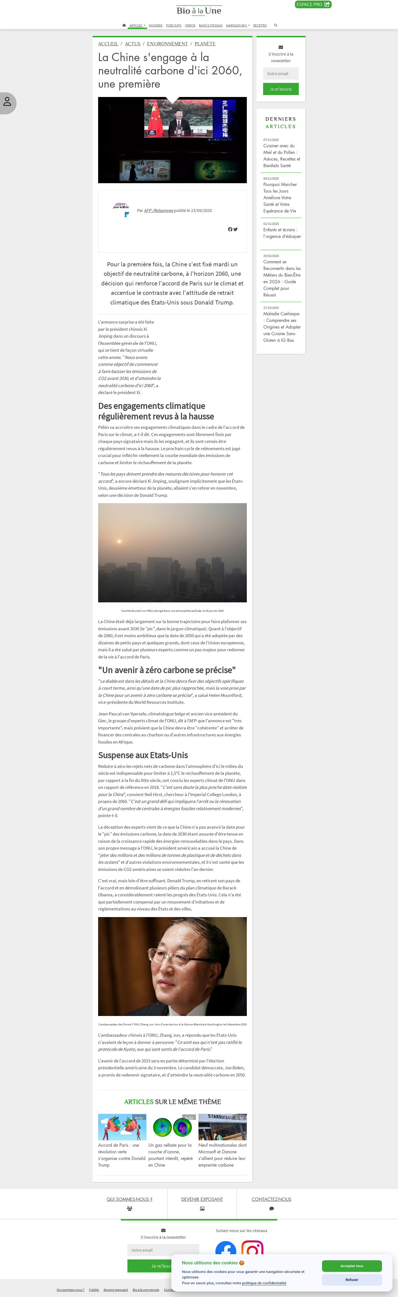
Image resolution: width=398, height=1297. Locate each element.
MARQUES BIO (236, 25)
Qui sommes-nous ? (70, 1290)
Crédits (94, 1290)
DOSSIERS (156, 25)
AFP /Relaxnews (158, 210)
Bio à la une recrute (146, 1290)
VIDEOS (190, 25)
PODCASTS (173, 25)
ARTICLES (136, 25)
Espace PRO (313, 4)
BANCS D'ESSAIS (210, 25)
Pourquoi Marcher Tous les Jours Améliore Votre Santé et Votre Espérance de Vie (280, 197)
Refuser (351, 1280)
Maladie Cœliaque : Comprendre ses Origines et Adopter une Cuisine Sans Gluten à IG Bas (282, 327)
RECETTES (260, 25)
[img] (230, 229)
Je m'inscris (281, 89)
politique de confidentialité (264, 1283)
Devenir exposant (116, 1290)
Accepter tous (352, 1266)
